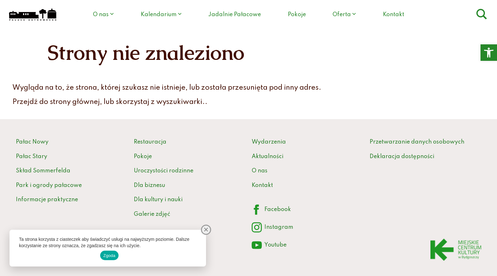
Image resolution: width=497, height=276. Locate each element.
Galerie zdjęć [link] (152, 214)
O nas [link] (101, 14)
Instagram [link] (272, 227)
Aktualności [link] (267, 156)
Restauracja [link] (150, 142)
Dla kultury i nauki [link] (158, 199)
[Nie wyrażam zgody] (206, 230)
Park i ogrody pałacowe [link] (49, 185)
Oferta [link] (341, 14)
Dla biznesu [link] (149, 185)
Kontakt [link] (393, 14)
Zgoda (109, 255)
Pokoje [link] (297, 14)
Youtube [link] (269, 245)
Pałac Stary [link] (31, 156)
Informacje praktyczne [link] (47, 199)
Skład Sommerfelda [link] (43, 171)
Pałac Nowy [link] (32, 142)
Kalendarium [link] (159, 14)
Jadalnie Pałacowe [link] (234, 14)
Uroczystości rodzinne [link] (163, 171)
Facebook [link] (271, 209)
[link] (489, 52)
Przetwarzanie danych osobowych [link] (417, 142)
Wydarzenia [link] (269, 142)
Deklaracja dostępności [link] (402, 156)
